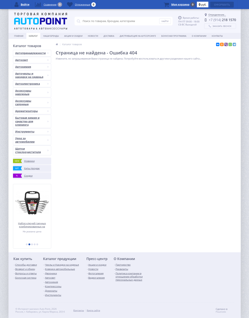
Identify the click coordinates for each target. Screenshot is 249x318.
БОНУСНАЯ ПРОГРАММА (173, 35)
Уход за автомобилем (32, 140)
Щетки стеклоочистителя (32, 150)
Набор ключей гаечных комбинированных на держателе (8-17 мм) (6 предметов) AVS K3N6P (32, 225)
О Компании (199, 35)
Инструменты (32, 131)
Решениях (221, 311)
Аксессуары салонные (32, 102)
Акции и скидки (73, 35)
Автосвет (32, 60)
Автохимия (32, 67)
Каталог (33, 35)
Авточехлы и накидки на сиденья (32, 75)
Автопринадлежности (32, 53)
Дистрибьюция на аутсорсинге (138, 35)
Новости (93, 35)
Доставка (109, 35)
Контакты (217, 35)
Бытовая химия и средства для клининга (32, 121)
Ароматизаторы (32, 111)
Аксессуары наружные (32, 92)
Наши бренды (51, 35)
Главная (18, 35)
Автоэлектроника (32, 83)
